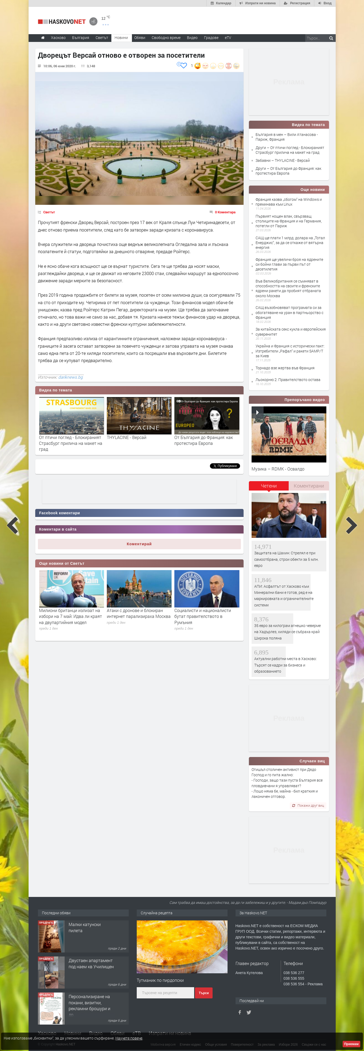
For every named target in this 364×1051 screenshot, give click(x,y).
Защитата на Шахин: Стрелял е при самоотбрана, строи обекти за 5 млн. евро (286, 559)
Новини (121, 37)
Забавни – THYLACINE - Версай (283, 160)
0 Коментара (225, 212)
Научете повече (128, 1038)
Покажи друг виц (308, 805)
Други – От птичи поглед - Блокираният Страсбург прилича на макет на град (290, 150)
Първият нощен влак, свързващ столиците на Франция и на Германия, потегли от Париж (289, 221)
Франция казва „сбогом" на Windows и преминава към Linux (289, 202)
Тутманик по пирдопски (160, 980)
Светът (49, 212)
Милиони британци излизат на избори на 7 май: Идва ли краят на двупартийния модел (138, 616)
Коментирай (139, 544)
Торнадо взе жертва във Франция (285, 367)
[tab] (269, 487)
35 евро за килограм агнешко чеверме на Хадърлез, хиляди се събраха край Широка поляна (287, 632)
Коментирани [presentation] (309, 486)
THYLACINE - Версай (194, 437)
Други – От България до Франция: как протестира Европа (288, 171)
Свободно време (166, 37)
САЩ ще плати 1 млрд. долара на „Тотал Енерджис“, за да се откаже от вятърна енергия (290, 242)
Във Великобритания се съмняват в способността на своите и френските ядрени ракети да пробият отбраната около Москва (288, 288)
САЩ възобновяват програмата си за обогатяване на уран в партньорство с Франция (289, 312)
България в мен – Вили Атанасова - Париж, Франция (287, 137)
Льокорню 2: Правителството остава (288, 379)
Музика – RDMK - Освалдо (278, 469)
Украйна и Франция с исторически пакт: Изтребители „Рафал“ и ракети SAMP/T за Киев (290, 350)
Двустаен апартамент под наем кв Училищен (91, 963)
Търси (204, 993)
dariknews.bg (70, 377)
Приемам (351, 1044)
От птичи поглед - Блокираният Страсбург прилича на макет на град (138, 443)
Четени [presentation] (269, 486)
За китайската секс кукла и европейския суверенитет (291, 331)
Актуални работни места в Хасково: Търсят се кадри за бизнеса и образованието (285, 665)
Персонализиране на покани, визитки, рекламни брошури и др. (89, 1005)
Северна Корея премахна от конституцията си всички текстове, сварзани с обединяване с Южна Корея (67, 619)
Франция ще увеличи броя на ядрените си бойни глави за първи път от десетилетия (289, 264)
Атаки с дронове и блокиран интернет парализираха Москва (206, 613)
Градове (211, 37)
